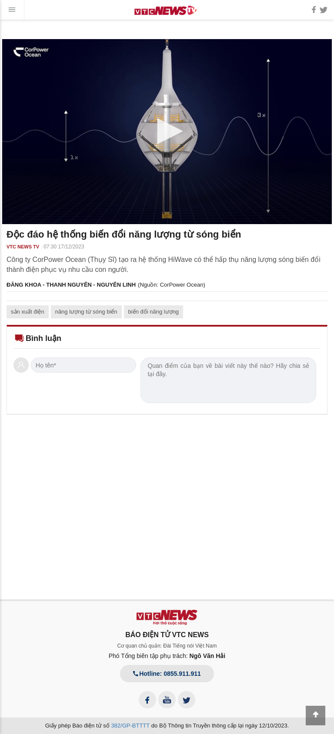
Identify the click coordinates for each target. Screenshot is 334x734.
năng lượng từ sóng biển (86, 311)
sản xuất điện (27, 311)
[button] (167, 131)
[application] (167, 131)
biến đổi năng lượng (153, 311)
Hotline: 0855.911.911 (167, 673)
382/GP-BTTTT (130, 725)
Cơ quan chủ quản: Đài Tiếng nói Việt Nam (167, 646)
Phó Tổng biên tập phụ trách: (167, 655)
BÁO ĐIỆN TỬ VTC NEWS (167, 634)
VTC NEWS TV (23, 246)
